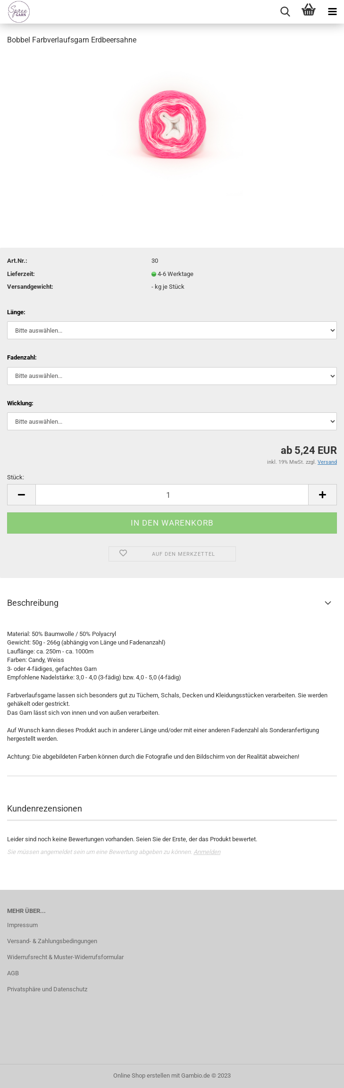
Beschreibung (33, 603)
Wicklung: (20, 403)
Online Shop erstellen (141, 1075)
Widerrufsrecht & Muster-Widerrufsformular (65, 957)
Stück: (15, 477)
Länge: (16, 312)
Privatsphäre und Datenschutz (47, 989)
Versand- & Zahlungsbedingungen (52, 941)
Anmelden (206, 851)
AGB (13, 973)
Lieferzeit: (21, 273)
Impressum (22, 925)
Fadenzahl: (22, 357)
